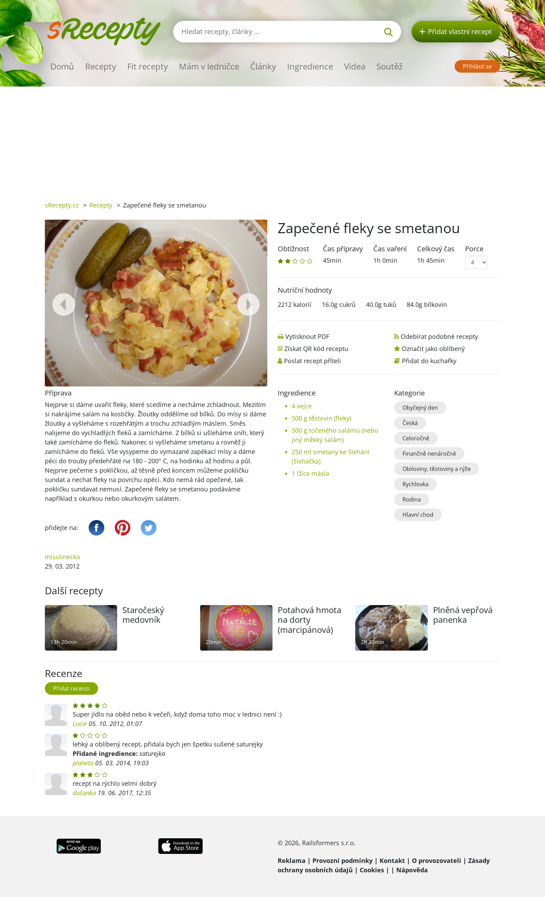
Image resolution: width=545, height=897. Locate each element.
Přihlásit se (477, 66)
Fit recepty (147, 66)
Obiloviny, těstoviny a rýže (436, 469)
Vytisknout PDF (307, 336)
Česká (410, 423)
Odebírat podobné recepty (439, 336)
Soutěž (389, 66)
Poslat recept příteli (312, 361)
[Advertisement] (272, 138)
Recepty (100, 66)
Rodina (411, 499)
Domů (62, 66)
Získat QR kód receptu (316, 348)
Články (263, 66)
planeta (83, 763)
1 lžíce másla (310, 473)
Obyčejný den (420, 407)
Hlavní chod (417, 515)
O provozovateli (436, 860)
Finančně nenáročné (429, 453)
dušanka (84, 793)
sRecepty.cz (62, 205)
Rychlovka (415, 484)
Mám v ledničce (209, 66)
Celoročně (415, 438)
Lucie (80, 723)
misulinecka (62, 557)
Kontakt (392, 860)
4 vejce (302, 406)
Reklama (292, 860)
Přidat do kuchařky (429, 361)
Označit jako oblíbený (433, 348)
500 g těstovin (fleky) (321, 418)
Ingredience (310, 66)
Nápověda (412, 870)
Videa (354, 66)
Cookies (372, 870)
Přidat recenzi (71, 688)
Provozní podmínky (342, 860)
